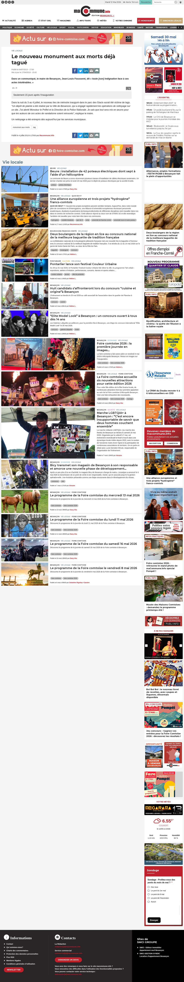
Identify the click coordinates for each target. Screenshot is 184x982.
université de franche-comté (101, 220)
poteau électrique (65, 185)
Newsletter (13, 970)
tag (34, 127)
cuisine (62, 302)
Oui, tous (154, 887)
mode (77, 329)
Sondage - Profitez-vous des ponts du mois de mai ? (161, 881)
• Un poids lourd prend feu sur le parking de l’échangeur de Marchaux (163, 111)
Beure (53, 168)
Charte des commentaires (17, 951)
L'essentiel (164, 97)
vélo (62, 481)
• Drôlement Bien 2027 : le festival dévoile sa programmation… (162, 104)
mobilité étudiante (67, 220)
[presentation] (146, 645)
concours (74, 250)
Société (111, 410)
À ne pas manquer (163, 631)
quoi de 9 (79, 220)
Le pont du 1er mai (158, 891)
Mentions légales (13, 961)
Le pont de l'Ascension (160, 898)
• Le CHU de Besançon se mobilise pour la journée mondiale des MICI (163, 119)
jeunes (67, 274)
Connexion (172, 443)
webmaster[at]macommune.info (68, 974)
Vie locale (17, 51)
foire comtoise (103, 363)
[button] (175, 2)
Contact (9, 944)
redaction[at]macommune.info (67, 947)
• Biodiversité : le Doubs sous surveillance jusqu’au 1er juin (162, 127)
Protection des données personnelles (22, 954)
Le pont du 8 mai (157, 894)
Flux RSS (10, 957)
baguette (54, 250)
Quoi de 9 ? (77, 196)
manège (130, 399)
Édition (95, 15)
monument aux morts (21, 127)
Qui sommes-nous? (14, 947)
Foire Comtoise (125, 374)
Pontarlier (55, 261)
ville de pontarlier (78, 274)
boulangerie (64, 250)
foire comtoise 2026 (117, 363)
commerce (55, 481)
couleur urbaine (56, 274)
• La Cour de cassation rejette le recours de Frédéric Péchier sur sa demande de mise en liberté (163, 135)
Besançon (55, 196)
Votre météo (163, 802)
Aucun (153, 902)
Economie (112, 340)
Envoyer (154, 920)
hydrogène (55, 220)
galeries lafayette (66, 329)
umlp (87, 220)
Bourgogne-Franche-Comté (63, 231)
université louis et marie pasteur (124, 220)
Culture (66, 261)
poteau (53, 185)
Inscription (155, 443)
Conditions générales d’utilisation (20, 964)
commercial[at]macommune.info (68, 953)
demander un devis (68, 960)
